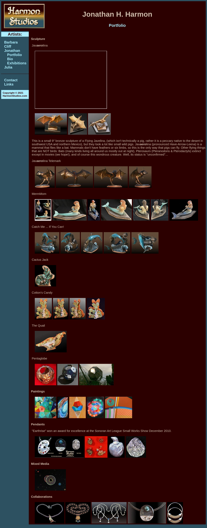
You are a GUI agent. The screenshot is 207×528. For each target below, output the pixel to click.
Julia (8, 67)
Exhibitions (16, 63)
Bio (10, 59)
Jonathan (12, 51)
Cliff (7, 46)
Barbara (11, 42)
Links (9, 84)
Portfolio (14, 55)
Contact (10, 80)
